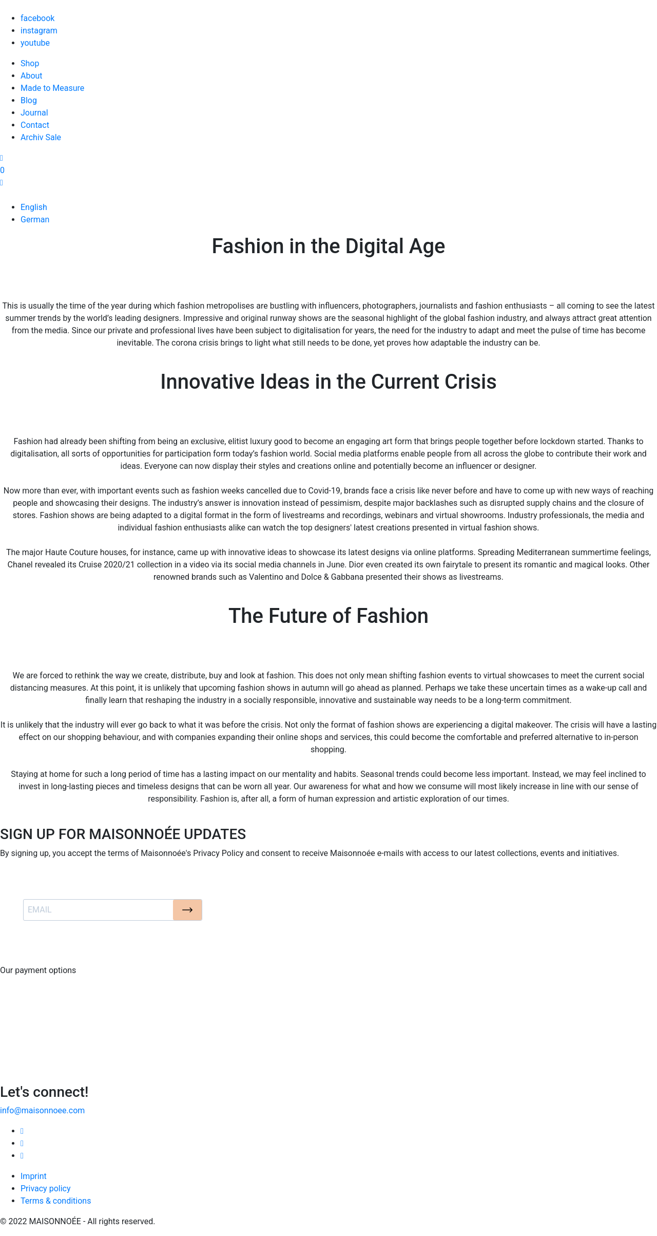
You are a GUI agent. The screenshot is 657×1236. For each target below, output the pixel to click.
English (34, 207)
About (32, 76)
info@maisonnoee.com (42, 1110)
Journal (34, 113)
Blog (29, 100)
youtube (35, 43)
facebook (37, 18)
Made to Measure (52, 88)
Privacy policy (46, 1188)
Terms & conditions (56, 1201)
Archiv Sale (41, 137)
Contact (35, 125)
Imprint (34, 1176)
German (35, 219)
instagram (39, 30)
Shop (30, 63)
